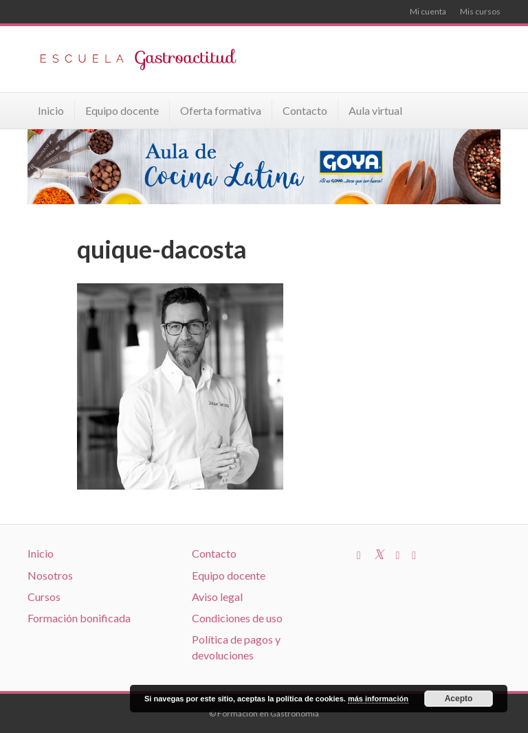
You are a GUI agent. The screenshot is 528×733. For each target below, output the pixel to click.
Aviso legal (217, 596)
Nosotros (50, 575)
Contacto (305, 110)
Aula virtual (375, 110)
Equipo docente (122, 110)
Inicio (51, 110)
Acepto (459, 698)
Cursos (44, 596)
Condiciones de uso (237, 617)
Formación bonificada (79, 617)
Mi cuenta (428, 11)
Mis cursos (480, 11)
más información (378, 698)
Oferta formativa (220, 110)
